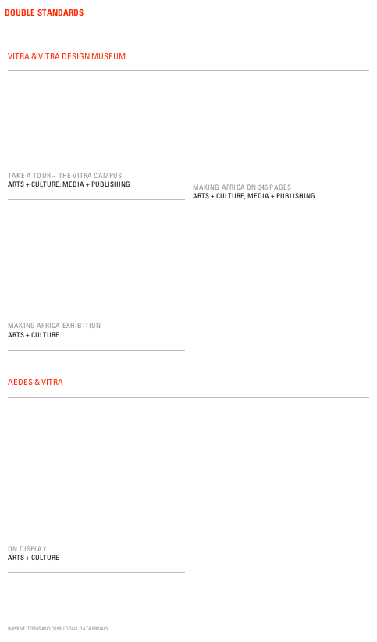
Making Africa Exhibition (54, 325)
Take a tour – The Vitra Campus (65, 175)
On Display (27, 548)
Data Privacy (94, 628)
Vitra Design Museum (82, 56)
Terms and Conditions (52, 628)
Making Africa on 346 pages (242, 187)
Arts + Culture (33, 184)
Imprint (16, 628)
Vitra (19, 56)
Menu (363, 13)
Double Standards (44, 12)
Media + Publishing (96, 184)
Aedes (20, 381)
